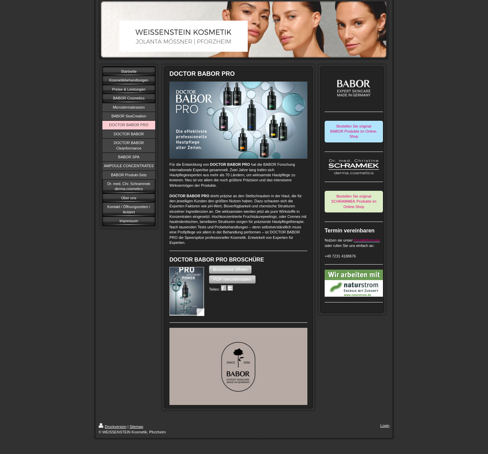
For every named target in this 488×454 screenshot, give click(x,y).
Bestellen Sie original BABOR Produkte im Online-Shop (354, 131)
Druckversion (112, 427)
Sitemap (136, 427)
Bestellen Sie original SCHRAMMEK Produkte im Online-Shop (353, 201)
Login (384, 426)
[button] (230, 270)
